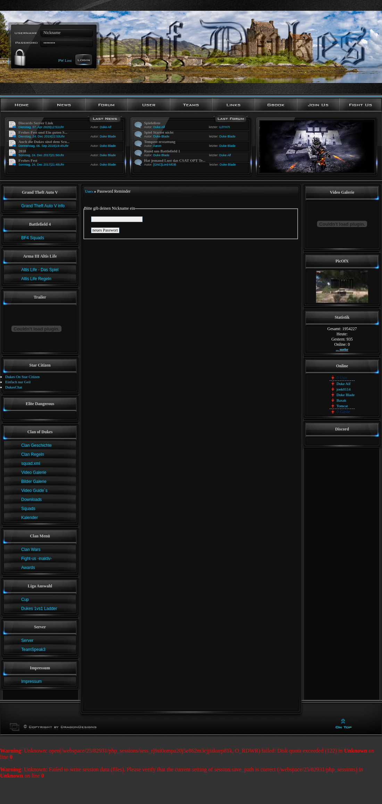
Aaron (157, 146)
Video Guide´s (34, 490)
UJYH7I (224, 127)
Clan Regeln (32, 454)
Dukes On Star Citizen (22, 377)
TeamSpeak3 (33, 649)
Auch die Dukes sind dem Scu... (43, 142)
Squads (28, 508)
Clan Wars (31, 549)
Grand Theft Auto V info (43, 205)
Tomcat (342, 406)
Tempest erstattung (159, 142)
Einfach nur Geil (18, 382)
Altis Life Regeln (36, 278)
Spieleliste (152, 123)
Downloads (31, 499)
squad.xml (30, 463)
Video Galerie (34, 472)
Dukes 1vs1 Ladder (39, 608)
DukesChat (13, 387)
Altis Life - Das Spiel (39, 269)
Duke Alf (105, 127)
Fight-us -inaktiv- (36, 558)
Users (89, 191)
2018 (22, 151)
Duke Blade (108, 136)
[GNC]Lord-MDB (164, 164)
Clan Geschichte (36, 445)
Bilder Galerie (34, 481)
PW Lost (65, 60)
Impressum (31, 681)
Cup (25, 599)
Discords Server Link (35, 123)
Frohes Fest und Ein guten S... (42, 132)
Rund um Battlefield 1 (162, 151)
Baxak (341, 400)
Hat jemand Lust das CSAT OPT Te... (175, 160)
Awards (28, 567)
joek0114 (344, 389)
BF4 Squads (32, 237)
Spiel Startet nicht (159, 132)
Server (27, 640)
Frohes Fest (27, 160)
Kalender (29, 517)
